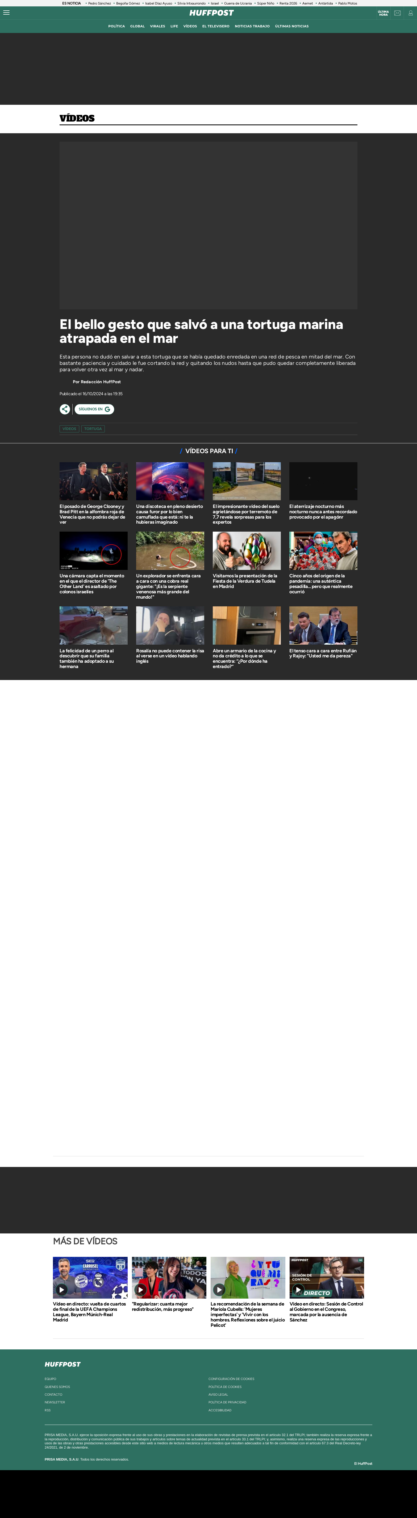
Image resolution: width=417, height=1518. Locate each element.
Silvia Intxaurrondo (191, 3)
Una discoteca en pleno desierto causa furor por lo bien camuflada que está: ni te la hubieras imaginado (169, 514)
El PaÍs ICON (219, 1502)
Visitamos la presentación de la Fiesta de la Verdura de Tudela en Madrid (245, 581)
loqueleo (265, 1502)
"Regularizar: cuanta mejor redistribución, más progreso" (163, 1306)
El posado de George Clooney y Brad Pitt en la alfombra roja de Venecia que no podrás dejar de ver (92, 514)
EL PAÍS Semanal (259, 1494)
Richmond (144, 1502)
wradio (199, 1494)
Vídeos (77, 118)
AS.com (266, 1486)
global (137, 26)
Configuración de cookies (231, 1379)
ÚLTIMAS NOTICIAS (292, 26)
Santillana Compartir (226, 1486)
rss (48, 1410)
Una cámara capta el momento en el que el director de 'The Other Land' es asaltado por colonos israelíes (92, 583)
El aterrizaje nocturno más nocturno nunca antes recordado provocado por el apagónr (323, 511)
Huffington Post (155, 1494)
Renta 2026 (288, 3)
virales (157, 26)
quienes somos (57, 1387)
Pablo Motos (347, 3)
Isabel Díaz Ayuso (158, 3)
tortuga (93, 429)
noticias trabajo (252, 26)
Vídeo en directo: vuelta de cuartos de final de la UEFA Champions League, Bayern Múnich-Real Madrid (89, 1312)
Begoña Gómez (128, 3)
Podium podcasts (196, 1502)
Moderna (171, 1502)
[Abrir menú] (6, 13)
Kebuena (298, 1494)
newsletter (55, 1402)
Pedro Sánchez (99, 3)
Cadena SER (249, 1486)
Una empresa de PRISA (100, 1490)
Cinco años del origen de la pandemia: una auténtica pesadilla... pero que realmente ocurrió (321, 583)
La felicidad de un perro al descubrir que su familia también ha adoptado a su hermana (87, 658)
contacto (53, 1394)
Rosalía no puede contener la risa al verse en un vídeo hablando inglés (170, 656)
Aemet (307, 3)
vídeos (190, 26)
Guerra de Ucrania (238, 3)
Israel (215, 3)
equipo (50, 1379)
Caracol (303, 1486)
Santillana (198, 1486)
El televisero (216, 26)
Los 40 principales (173, 1486)
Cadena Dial (240, 1494)
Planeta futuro (279, 1494)
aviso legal (218, 1394)
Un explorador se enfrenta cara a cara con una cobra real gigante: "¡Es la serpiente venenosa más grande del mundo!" (168, 586)
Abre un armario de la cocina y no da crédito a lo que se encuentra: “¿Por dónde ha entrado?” (244, 658)
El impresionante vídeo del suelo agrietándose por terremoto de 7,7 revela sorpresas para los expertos (246, 514)
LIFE (174, 26)
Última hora (383, 13)
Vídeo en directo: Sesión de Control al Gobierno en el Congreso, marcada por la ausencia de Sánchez (326, 1312)
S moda (242, 1502)
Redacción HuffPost (101, 381)
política (116, 26)
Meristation (291, 1502)
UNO (184, 1494)
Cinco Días (220, 1494)
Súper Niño (265, 3)
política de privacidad (227, 1402)
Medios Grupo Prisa (100, 1503)
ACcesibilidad (219, 1410)
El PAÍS (148, 1486)
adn (283, 1486)
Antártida (325, 3)
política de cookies (224, 1387)
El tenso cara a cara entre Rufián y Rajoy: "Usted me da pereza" (323, 653)
